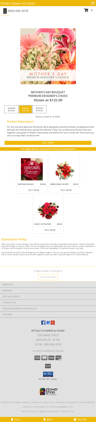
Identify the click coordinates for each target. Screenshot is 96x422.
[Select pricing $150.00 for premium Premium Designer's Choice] (39, 109)
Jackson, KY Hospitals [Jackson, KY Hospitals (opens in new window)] (42, 402)
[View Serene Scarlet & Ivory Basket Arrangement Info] (64, 169)
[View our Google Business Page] (48, 323)
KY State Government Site (59, 407)
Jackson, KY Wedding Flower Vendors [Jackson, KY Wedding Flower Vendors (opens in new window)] (75, 402)
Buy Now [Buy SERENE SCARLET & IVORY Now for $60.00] (66, 190)
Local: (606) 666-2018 (48, 344)
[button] (88, 11)
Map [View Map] (48, 419)
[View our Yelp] (53, 323)
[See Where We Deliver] (48, 277)
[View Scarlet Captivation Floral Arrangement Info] (48, 209)
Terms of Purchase (49, 411)
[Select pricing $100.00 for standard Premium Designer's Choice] (11, 109)
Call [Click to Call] (16, 419)
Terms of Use (67, 411)
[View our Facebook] (43, 323)
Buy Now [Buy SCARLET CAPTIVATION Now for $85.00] (50, 230)
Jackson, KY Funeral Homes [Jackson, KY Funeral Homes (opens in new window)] (15, 402)
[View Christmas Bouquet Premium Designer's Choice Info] (32, 169)
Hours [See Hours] (80, 419)
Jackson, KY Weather (33, 407)
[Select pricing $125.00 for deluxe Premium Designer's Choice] (25, 109)
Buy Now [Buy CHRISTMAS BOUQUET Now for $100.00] (33, 190)
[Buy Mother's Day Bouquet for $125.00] (48, 143)
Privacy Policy (29, 411)
